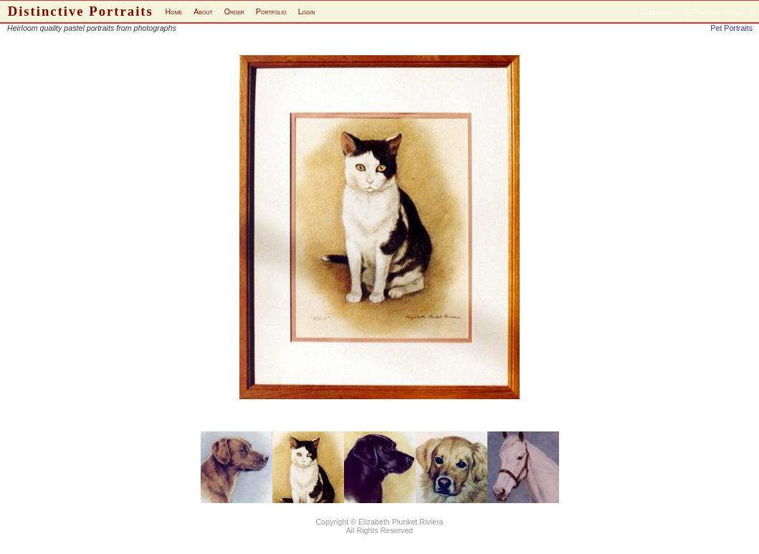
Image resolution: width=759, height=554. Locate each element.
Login (306, 11)
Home (174, 11)
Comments (656, 11)
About (203, 11)
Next (735, 11)
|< (687, 11)
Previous (706, 11)
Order (234, 11)
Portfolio (271, 11)
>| (753, 11)
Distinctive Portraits (80, 11)
